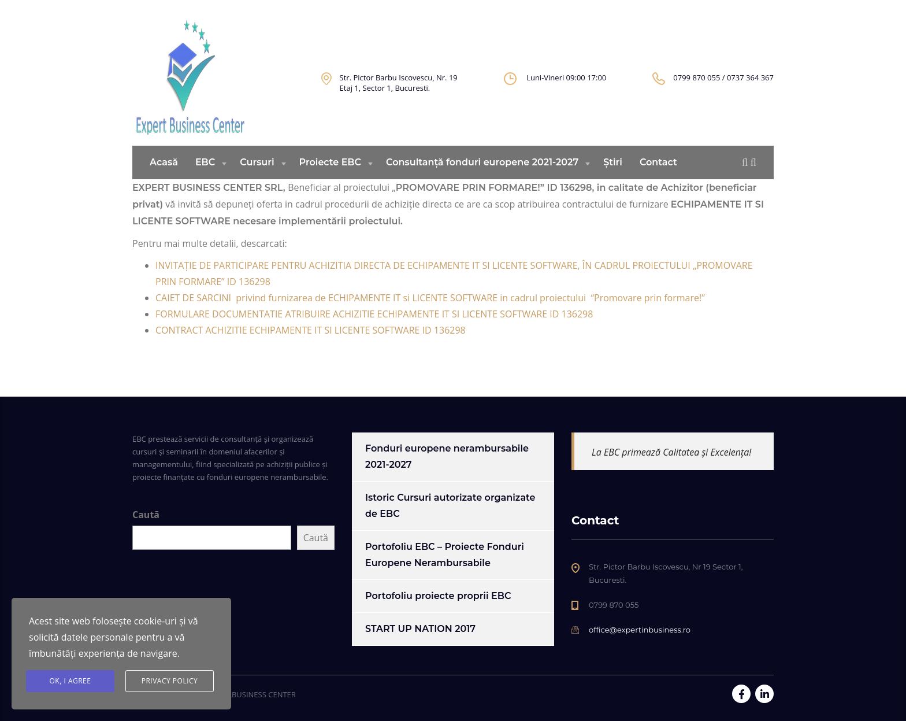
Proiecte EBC (330, 180)
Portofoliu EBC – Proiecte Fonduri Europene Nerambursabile (444, 554)
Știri (612, 180)
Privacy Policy (170, 681)
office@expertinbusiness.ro (639, 629)
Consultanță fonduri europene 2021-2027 (482, 180)
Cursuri (257, 180)
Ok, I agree (70, 681)
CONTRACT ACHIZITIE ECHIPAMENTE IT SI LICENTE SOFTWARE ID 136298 (310, 348)
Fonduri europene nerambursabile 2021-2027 (447, 456)
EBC (205, 180)
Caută (145, 514)
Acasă (164, 180)
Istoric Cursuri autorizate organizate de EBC (450, 505)
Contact (658, 180)
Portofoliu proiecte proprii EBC (438, 595)
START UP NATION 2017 (420, 628)
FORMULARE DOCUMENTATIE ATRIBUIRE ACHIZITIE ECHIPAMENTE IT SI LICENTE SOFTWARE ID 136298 (374, 332)
